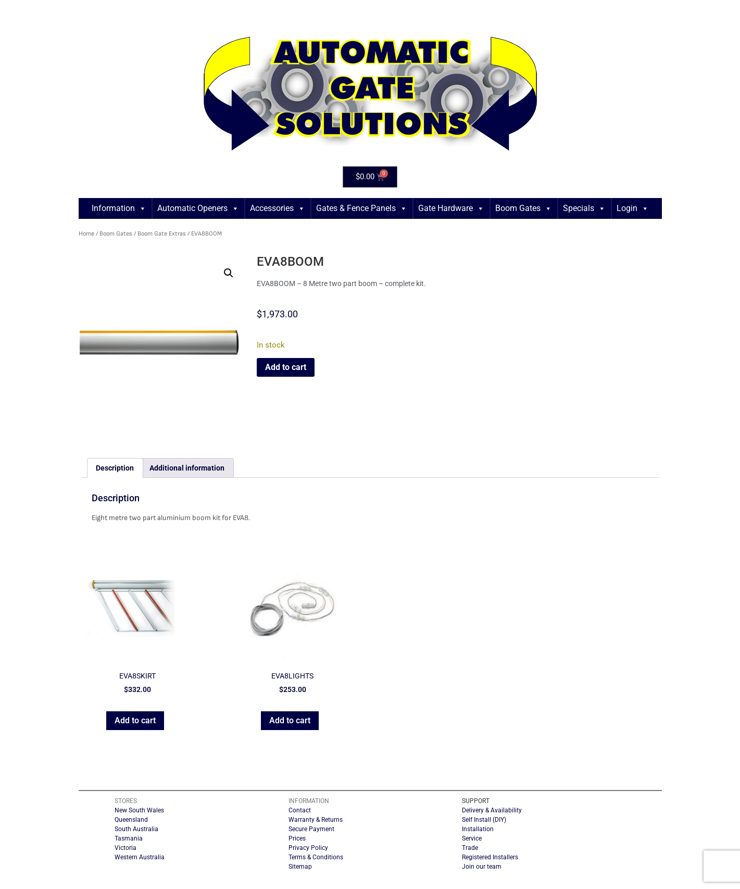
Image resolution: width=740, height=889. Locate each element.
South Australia (136, 829)
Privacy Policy (308, 847)
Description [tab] (115, 468)
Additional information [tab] (186, 468)
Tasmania (129, 838)
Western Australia (140, 857)
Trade (470, 847)
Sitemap (300, 866)
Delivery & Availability (492, 810)
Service (472, 838)
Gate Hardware (451, 208)
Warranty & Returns (316, 819)
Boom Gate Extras (161, 234)
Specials (584, 208)
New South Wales (139, 810)
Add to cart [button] (135, 720)
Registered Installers (490, 857)
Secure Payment (311, 829)
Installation (478, 829)
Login (633, 208)
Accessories (277, 208)
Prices (297, 838)
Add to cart (285, 367)
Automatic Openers (198, 208)
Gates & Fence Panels (361, 208)
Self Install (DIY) (484, 819)
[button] (228, 273)
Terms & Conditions (316, 857)
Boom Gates (523, 208)
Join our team (481, 866)
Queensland (131, 819)
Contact (300, 810)
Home (86, 234)
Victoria (125, 847)
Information (119, 208)
